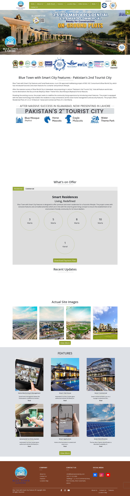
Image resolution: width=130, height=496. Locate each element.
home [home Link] (32, 4)
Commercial (30, 189)
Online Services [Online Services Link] (83, 4)
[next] (123, 32)
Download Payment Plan (65, 260)
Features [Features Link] (60, 4)
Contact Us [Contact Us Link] (34, 7)
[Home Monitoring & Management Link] (29, 374)
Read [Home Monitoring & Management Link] (29, 400)
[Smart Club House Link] (65, 374)
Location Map (44, 481)
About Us (42, 474)
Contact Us (43, 476)
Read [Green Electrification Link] (100, 446)
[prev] (6, 32)
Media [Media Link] (94, 4)
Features (42, 478)
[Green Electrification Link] (101, 420)
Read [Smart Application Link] (65, 446)
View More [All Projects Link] (65, 343)
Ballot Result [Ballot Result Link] (51, 4)
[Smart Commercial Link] (101, 374)
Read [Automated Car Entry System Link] (29, 446)
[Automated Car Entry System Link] (29, 420)
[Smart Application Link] (65, 420)
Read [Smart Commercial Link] (100, 400)
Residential (18, 189)
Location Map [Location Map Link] (71, 4)
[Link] (127, 12)
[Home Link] (20, 5)
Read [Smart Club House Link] (65, 400)
